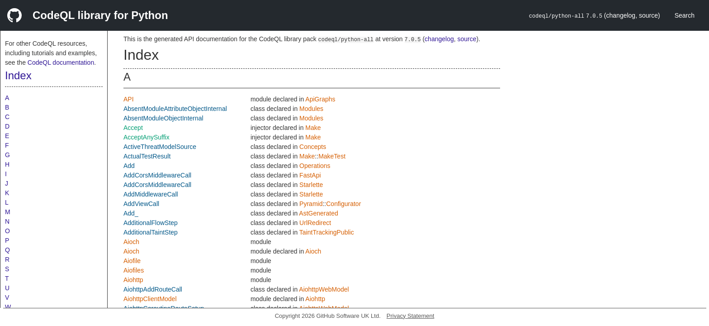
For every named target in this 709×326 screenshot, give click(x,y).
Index (18, 75)
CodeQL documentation (61, 62)
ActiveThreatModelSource (159, 146)
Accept (133, 127)
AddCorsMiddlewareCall (157, 175)
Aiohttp (133, 279)
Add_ (130, 213)
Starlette (311, 184)
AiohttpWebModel (324, 289)
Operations (314, 165)
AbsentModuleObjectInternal (163, 118)
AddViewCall (141, 203)
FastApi (310, 175)
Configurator (343, 203)
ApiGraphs (320, 99)
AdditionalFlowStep (150, 222)
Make (313, 127)
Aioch (131, 241)
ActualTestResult (146, 156)
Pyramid (310, 203)
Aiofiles (133, 270)
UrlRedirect (315, 222)
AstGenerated (318, 213)
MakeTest (331, 156)
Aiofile (132, 260)
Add (129, 165)
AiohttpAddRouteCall (152, 289)
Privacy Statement (411, 315)
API (128, 99)
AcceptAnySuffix (146, 137)
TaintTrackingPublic (326, 232)
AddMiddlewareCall (150, 194)
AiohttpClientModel (150, 298)
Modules (311, 108)
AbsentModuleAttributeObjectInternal (175, 108)
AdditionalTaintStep (150, 232)
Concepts (312, 146)
